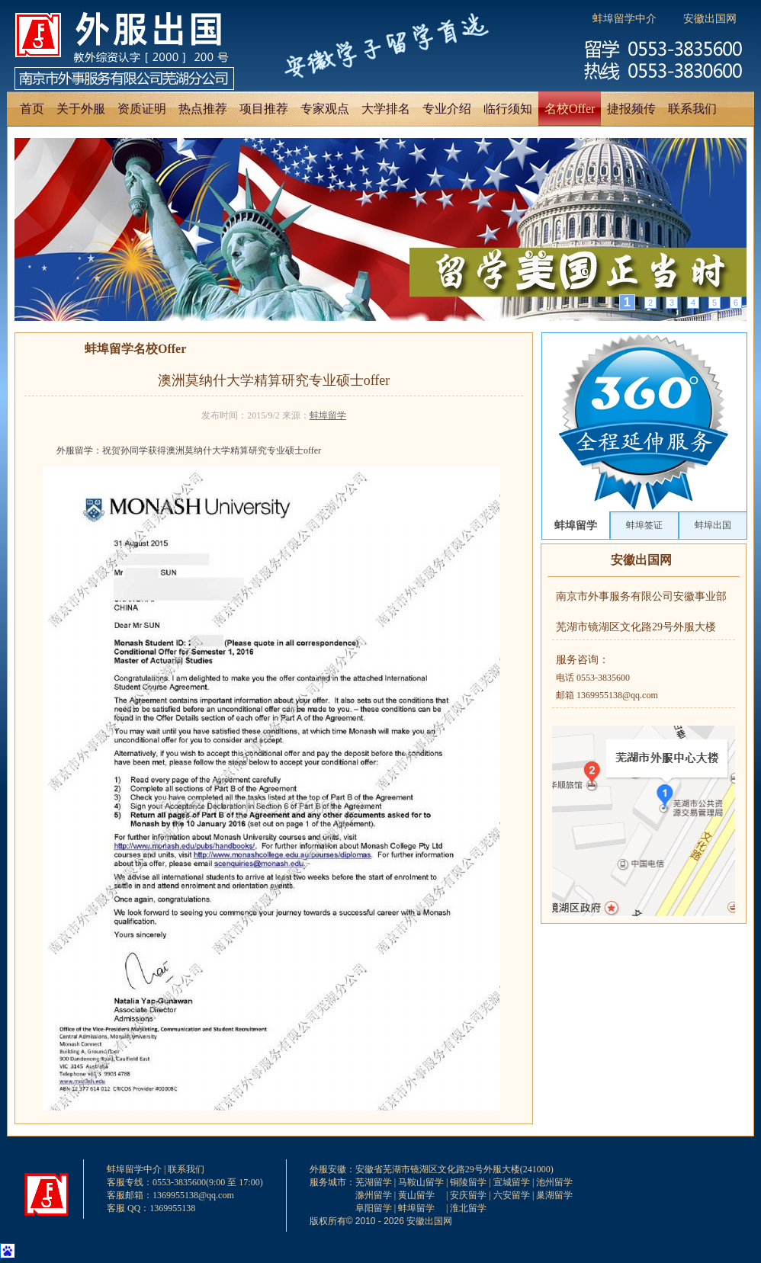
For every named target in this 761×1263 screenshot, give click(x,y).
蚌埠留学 (328, 415)
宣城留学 (511, 1182)
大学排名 (385, 108)
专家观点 (324, 108)
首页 (32, 108)
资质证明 (141, 108)
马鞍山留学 (421, 1182)
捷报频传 (631, 108)
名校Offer (569, 108)
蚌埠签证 (644, 525)
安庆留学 (468, 1195)
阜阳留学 (373, 1208)
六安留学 (511, 1195)
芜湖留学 (373, 1182)
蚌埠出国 (713, 525)
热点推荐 (202, 108)
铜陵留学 (468, 1182)
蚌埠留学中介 (624, 18)
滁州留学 (373, 1195)
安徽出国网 (710, 18)
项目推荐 (263, 108)
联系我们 (692, 108)
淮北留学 (468, 1208)
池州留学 (554, 1182)
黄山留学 (416, 1195)
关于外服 (80, 108)
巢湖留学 (554, 1195)
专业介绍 (446, 108)
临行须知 (507, 108)
